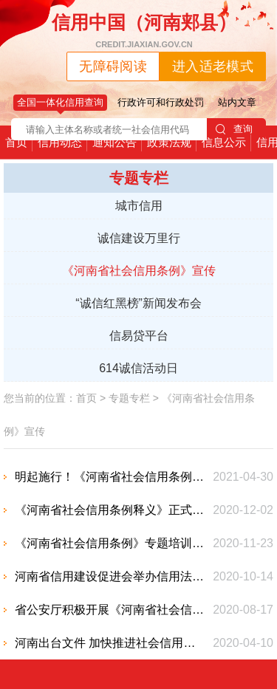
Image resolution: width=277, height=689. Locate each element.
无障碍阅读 (113, 66)
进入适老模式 (212, 66)
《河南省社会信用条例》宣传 (139, 270)
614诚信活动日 (138, 368)
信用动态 (60, 142)
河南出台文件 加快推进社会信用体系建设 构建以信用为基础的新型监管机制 (111, 643)
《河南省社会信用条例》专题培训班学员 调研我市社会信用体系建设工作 (111, 543)
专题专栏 (129, 398)
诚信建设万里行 (139, 238)
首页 (16, 142)
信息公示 (224, 142)
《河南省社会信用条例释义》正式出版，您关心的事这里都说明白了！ (111, 510)
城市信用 (139, 205)
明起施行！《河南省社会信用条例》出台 (111, 476)
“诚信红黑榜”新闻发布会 (138, 303)
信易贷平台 (138, 335)
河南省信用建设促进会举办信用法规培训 (111, 576)
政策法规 (169, 142)
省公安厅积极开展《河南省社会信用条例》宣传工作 (111, 609)
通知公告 (114, 142)
